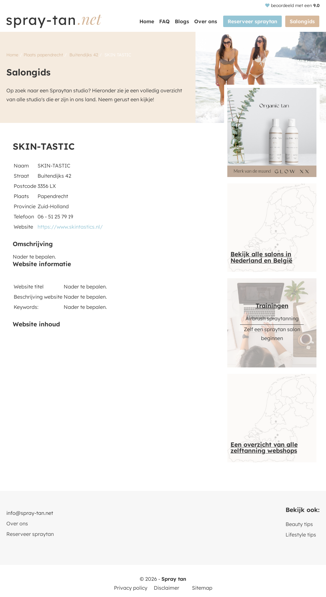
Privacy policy (130, 588)
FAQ (165, 21)
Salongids (302, 21)
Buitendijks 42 (83, 54)
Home (147, 21)
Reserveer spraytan (253, 21)
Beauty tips (299, 524)
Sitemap (202, 588)
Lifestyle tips (301, 534)
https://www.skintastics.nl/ (70, 227)
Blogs (183, 21)
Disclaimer (166, 588)
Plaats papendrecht (43, 54)
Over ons (206, 21)
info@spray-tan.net (29, 513)
